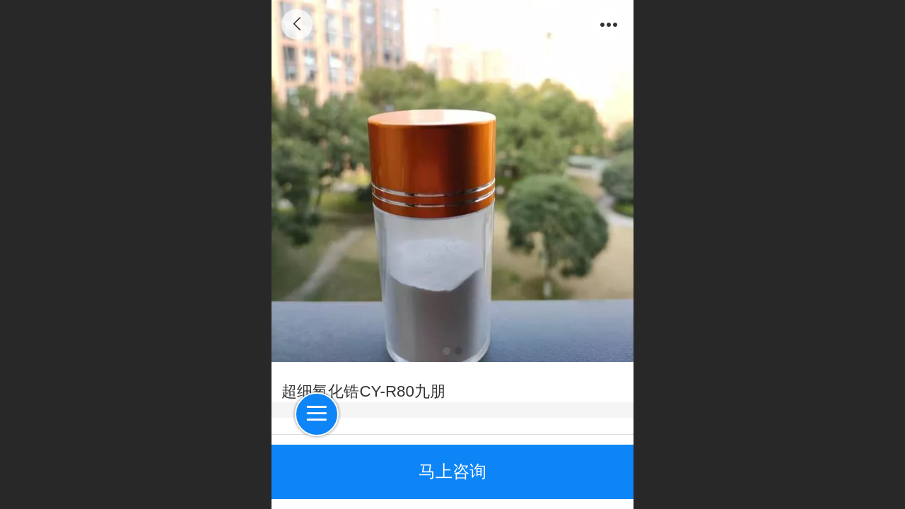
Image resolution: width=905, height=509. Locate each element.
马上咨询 (452, 471)
